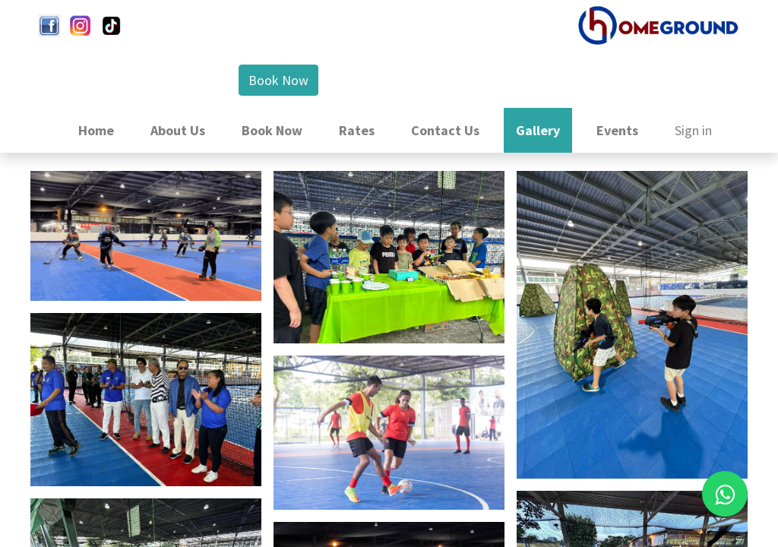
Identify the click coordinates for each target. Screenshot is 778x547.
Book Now (278, 80)
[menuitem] (96, 130)
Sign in (693, 130)
